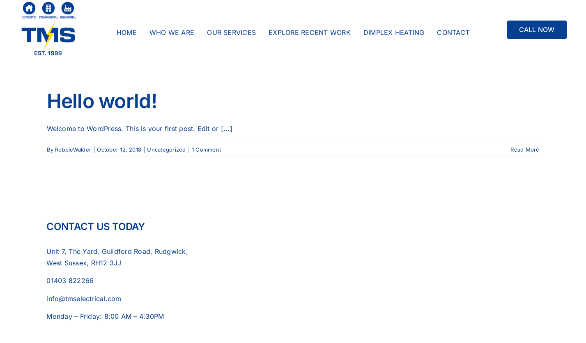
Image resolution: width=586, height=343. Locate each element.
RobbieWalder (73, 149)
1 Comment (206, 149)
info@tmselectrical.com (83, 299)
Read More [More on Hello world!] (524, 149)
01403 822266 (70, 280)
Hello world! (102, 101)
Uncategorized (166, 149)
